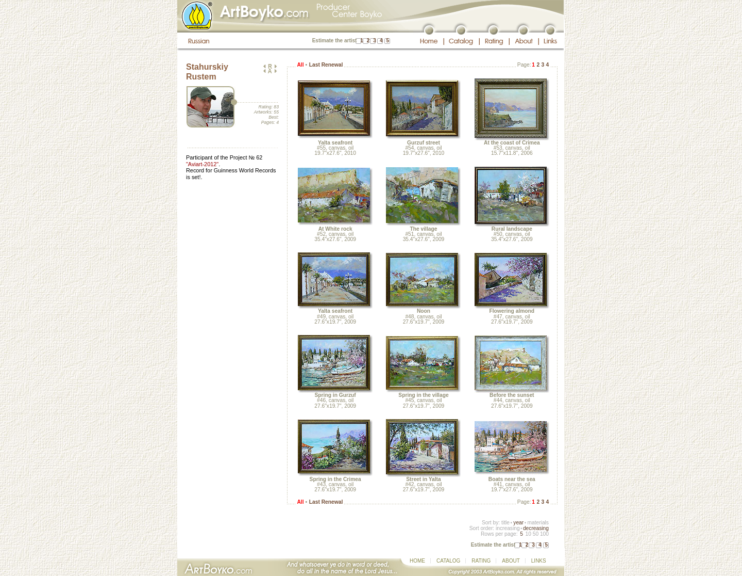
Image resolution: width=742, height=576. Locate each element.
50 (535, 534)
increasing (508, 528)
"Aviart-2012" (202, 164)
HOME (417, 561)
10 (528, 534)
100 (544, 534)
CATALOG (448, 561)
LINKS (538, 561)
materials (538, 522)
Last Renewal (326, 65)
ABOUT (510, 561)
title (505, 522)
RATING (481, 561)
